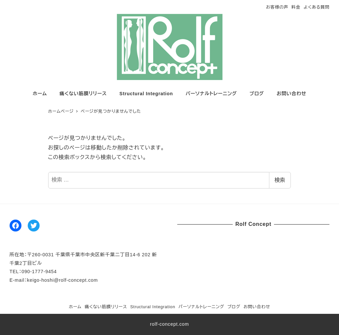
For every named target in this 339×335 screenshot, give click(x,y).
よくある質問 (316, 7)
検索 (280, 180)
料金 (295, 7)
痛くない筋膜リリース (106, 306)
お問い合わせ (257, 306)
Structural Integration (152, 306)
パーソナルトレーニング (201, 306)
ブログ (233, 306)
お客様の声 (277, 7)
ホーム (75, 306)
